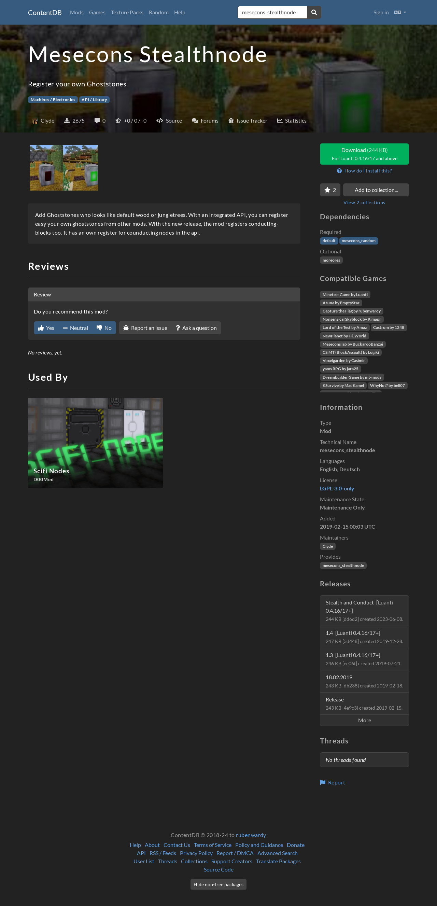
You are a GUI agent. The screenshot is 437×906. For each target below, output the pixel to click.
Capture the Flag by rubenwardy (352, 310)
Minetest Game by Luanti (345, 294)
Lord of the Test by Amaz (345, 327)
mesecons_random (359, 240)
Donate (296, 844)
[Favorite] (330, 189)
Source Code (219, 869)
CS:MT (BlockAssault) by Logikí (351, 352)
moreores (331, 260)
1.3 (363, 659)
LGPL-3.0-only (337, 488)
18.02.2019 (364, 681)
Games (97, 12)
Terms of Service (212, 844)
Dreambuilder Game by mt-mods (352, 377)
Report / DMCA (235, 853)
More (364, 720)
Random (159, 12)
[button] (400, 12)
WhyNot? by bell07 (387, 385)
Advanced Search (277, 853)
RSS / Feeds (163, 853)
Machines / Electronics (53, 99)
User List (143, 861)
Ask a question (196, 327)
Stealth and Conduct (364, 610)
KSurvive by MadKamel (343, 385)
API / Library (94, 99)
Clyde (328, 546)
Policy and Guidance (259, 844)
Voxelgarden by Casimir (344, 360)
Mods (77, 12)
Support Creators (231, 861)
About (152, 844)
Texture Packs (127, 12)
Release (364, 703)
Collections (194, 861)
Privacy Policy (196, 853)
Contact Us (177, 844)
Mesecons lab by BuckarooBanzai (353, 344)
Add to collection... (376, 189)
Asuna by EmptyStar (341, 302)
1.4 (364, 636)
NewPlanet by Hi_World (344, 335)
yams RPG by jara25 (340, 368)
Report (333, 782)
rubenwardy (251, 835)
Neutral (75, 327)
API (141, 853)
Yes (46, 327)
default (329, 240)
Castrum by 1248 (388, 327)
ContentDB (45, 12)
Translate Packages (278, 861)
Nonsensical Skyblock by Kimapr (352, 319)
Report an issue (145, 327)
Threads (167, 861)
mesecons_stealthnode (343, 565)
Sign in (381, 12)
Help (179, 12)
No (104, 327)
